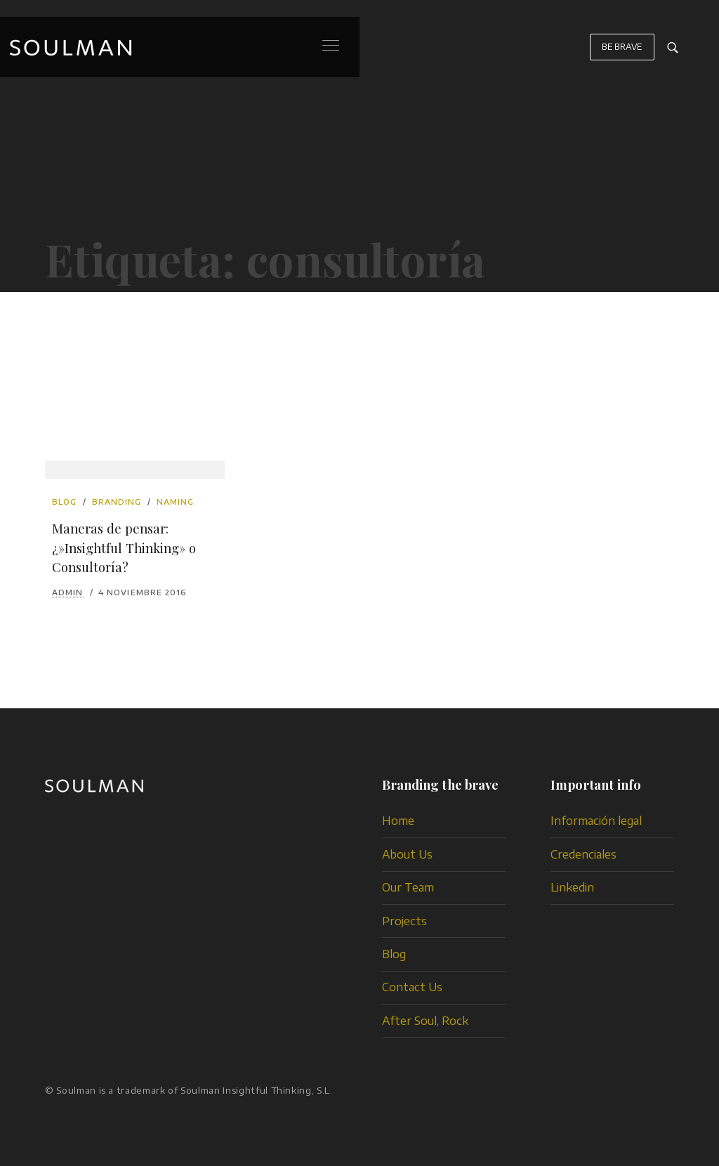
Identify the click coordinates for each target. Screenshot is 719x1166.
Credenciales (583, 854)
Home (398, 821)
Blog (64, 501)
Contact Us (412, 987)
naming (175, 501)
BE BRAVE (622, 53)
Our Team (408, 887)
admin (68, 592)
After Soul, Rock (425, 1021)
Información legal (596, 821)
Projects (404, 921)
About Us (407, 854)
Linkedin (572, 887)
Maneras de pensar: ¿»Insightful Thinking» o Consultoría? (124, 547)
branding (117, 501)
